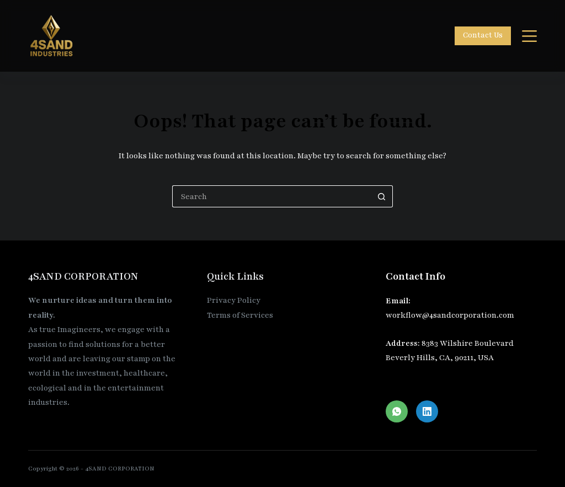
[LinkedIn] (427, 411)
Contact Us (483, 35)
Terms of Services (240, 315)
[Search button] (382, 196)
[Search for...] (271, 196)
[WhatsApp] (397, 411)
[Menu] (529, 36)
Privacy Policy (233, 300)
